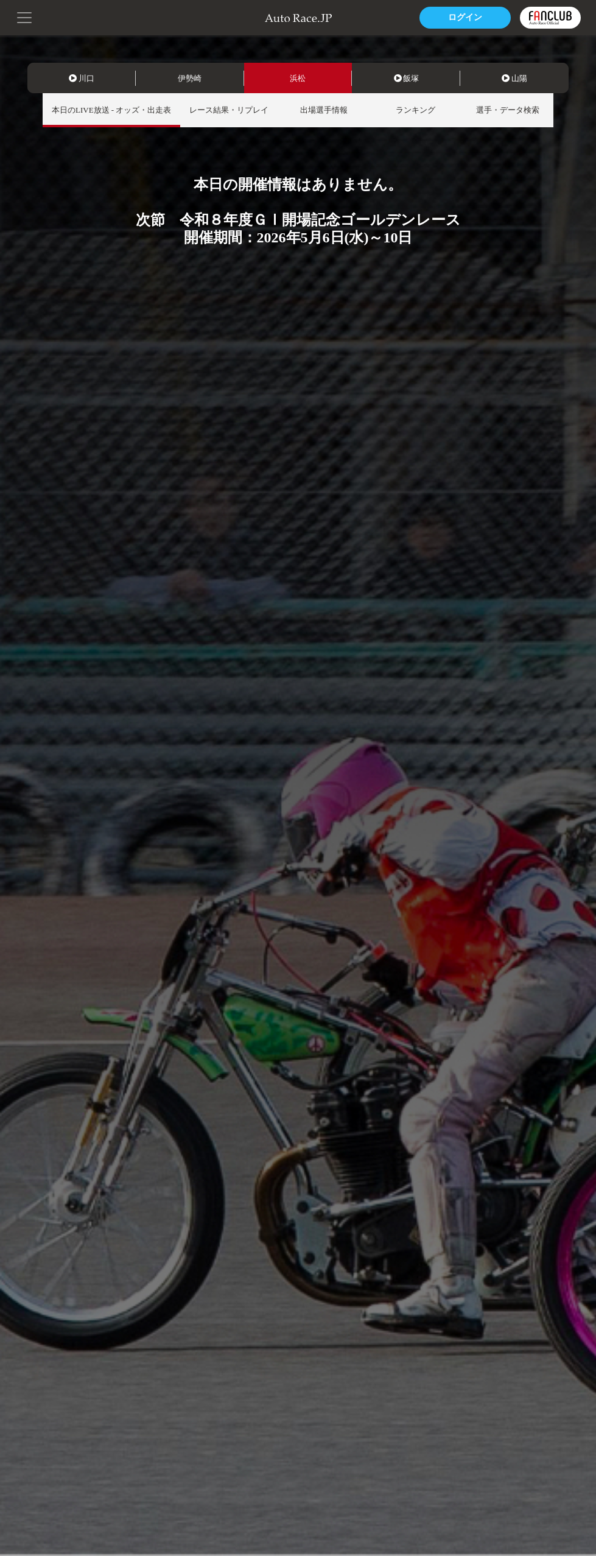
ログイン (465, 17)
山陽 (514, 78)
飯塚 (406, 78)
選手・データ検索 (507, 109)
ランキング (415, 109)
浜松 (298, 78)
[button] (24, 16)
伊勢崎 (190, 78)
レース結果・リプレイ (228, 109)
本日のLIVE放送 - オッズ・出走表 (111, 109)
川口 (81, 78)
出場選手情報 (324, 109)
